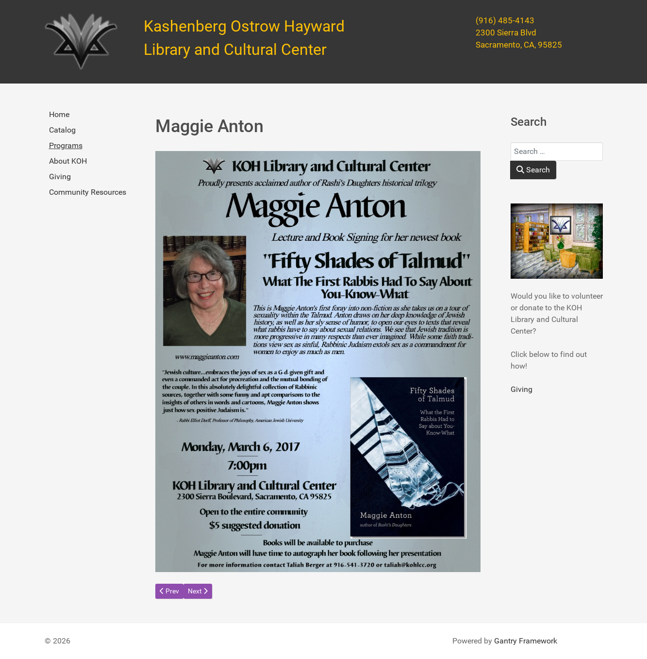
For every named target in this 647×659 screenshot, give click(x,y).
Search (533, 169)
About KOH (68, 161)
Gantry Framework (525, 640)
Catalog (62, 130)
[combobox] (557, 151)
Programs (66, 145)
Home (59, 114)
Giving (60, 176)
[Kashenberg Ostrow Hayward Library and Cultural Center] (81, 41)
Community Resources (87, 192)
